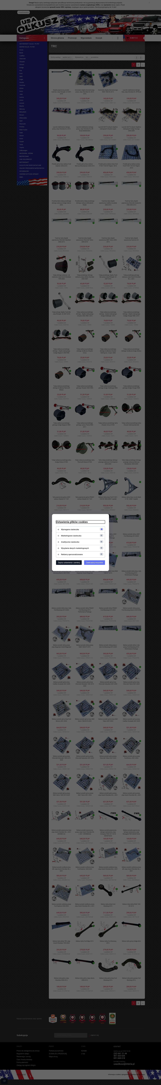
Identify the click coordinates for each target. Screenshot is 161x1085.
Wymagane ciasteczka (69, 529)
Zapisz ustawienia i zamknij (67, 562)
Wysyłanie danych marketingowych (74, 548)
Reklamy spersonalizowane (70, 554)
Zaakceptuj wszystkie (95, 562)
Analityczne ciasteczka (69, 542)
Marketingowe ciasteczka (70, 536)
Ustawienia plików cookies (70, 521)
